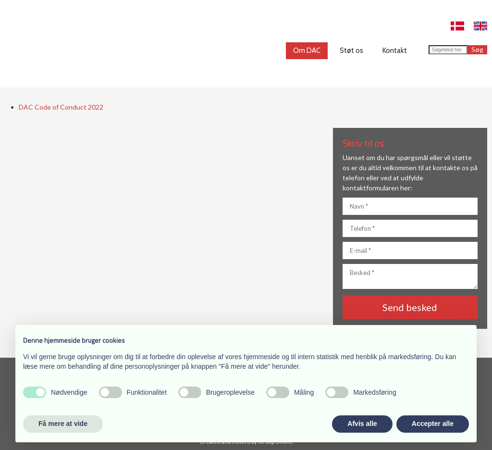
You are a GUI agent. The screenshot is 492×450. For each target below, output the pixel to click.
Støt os (351, 50)
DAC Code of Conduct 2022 (61, 107)
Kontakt (394, 50)
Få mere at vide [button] (62, 423)
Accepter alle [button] (433, 423)
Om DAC (306, 50)
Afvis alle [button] (362, 423)
